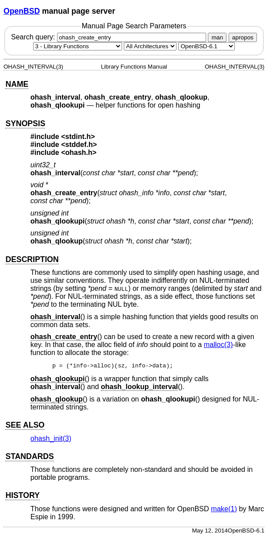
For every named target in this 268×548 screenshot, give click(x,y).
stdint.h (78, 136)
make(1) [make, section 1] (224, 510)
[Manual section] (77, 46)
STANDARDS (29, 457)
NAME (16, 84)
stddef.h (79, 144)
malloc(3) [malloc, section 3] (218, 344)
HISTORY (22, 496)
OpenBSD (22, 11)
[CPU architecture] (150, 46)
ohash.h (78, 152)
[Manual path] (206, 46)
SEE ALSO (24, 426)
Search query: (109, 37)
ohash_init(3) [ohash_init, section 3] (51, 440)
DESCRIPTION (31, 259)
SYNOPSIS (25, 123)
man (217, 37)
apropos (242, 37)
